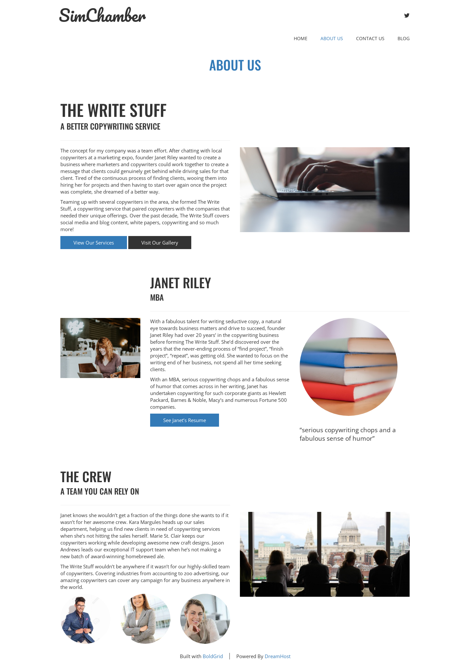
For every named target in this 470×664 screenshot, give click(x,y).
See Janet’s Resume (184, 420)
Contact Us (370, 38)
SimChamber (102, 15)
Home (300, 38)
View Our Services (93, 242)
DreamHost (277, 656)
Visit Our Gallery (159, 242)
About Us (332, 38)
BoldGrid (213, 656)
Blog (404, 38)
